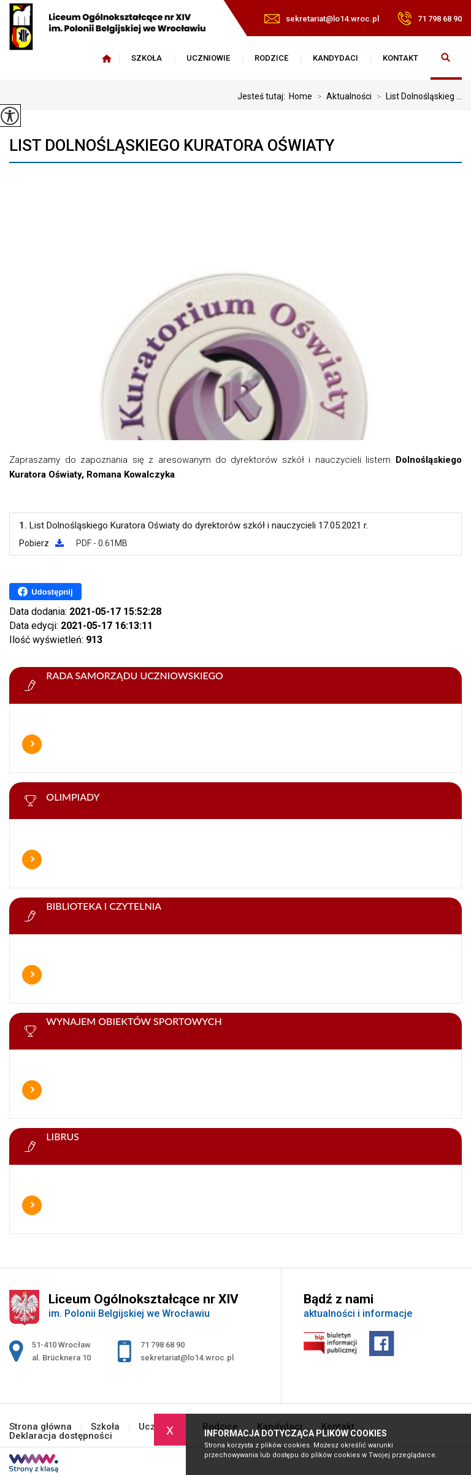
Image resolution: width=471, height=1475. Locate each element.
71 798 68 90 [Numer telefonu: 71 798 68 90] (162, 1344)
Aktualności (342, 96)
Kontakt (400, 58)
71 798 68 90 (429, 18)
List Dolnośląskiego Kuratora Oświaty (171, 145)
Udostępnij (45, 591)
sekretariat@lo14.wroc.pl (321, 18)
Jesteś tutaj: (263, 96)
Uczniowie (208, 58)
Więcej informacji (32, 744)
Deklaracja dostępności (60, 1436)
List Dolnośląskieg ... (417, 96)
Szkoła (146, 58)
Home (300, 96)
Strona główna (106, 58)
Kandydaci (335, 58)
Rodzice (271, 58)
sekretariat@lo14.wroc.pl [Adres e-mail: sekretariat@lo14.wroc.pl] (187, 1357)
